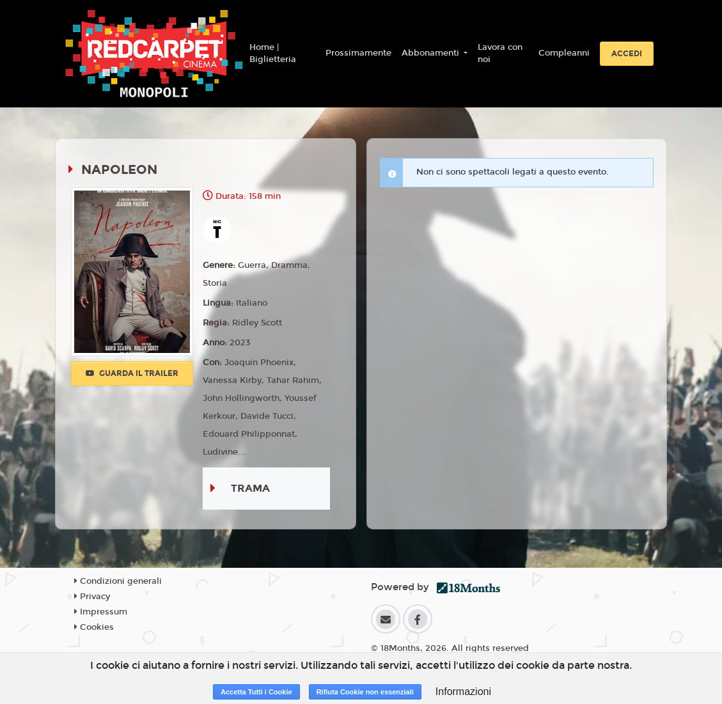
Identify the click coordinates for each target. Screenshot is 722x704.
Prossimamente (358, 53)
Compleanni (564, 53)
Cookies (94, 627)
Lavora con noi (500, 53)
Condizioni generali (118, 581)
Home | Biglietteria (272, 53)
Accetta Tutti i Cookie (256, 692)
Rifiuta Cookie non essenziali (365, 692)
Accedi (626, 53)
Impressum (100, 612)
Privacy (92, 596)
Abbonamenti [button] (432, 53)
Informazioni (463, 691)
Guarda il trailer (132, 373)
